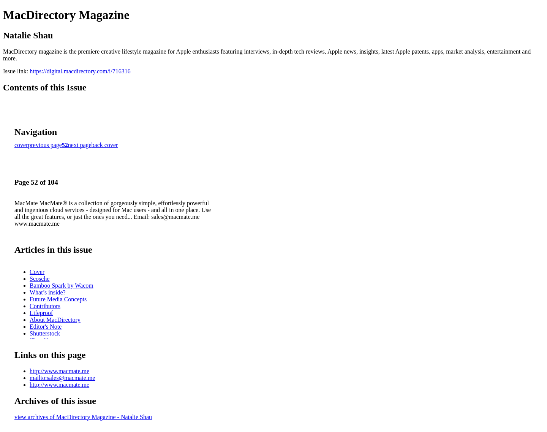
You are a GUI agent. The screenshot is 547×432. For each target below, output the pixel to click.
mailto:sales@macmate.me (62, 378)
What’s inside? (48, 292)
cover (21, 145)
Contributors (45, 306)
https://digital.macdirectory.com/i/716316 (80, 71)
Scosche (39, 278)
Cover (37, 272)
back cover (105, 145)
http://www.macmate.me (59, 371)
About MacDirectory (55, 319)
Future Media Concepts (58, 299)
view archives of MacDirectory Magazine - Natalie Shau (83, 417)
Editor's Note (46, 326)
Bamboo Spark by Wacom (61, 285)
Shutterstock (45, 333)
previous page (45, 145)
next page (80, 145)
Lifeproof (41, 313)
